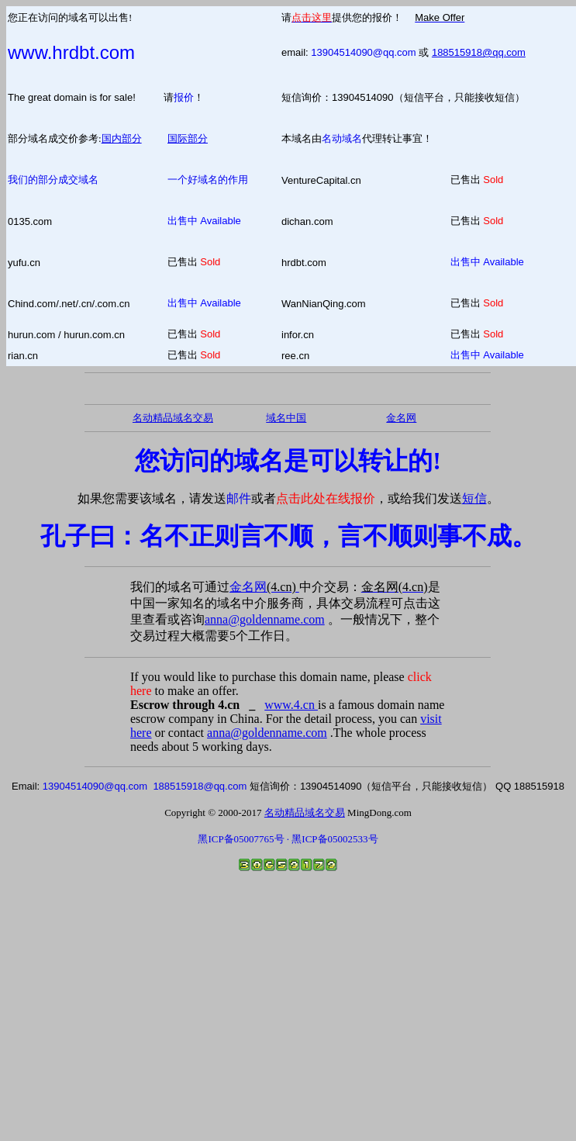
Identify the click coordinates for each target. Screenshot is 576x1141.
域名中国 (286, 418)
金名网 (264, 586)
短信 (474, 498)
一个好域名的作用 (207, 179)
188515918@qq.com (479, 52)
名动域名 (342, 138)
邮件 (238, 498)
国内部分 (122, 138)
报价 (184, 97)
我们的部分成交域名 (53, 179)
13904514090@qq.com (363, 52)
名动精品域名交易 (173, 418)
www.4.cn (291, 704)
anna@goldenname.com (265, 619)
